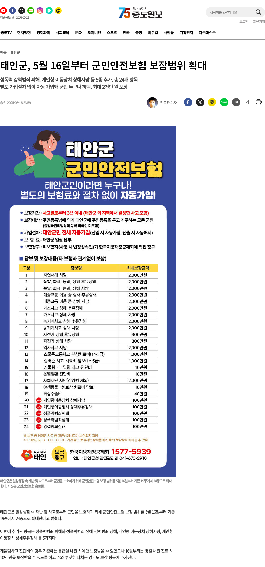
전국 (126, 32)
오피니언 (94, 32)
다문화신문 (207, 32)
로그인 (243, 21)
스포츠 (112, 32)
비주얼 (153, 32)
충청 (138, 32)
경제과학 (43, 32)
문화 (78, 32)
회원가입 (259, 21)
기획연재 (186, 32)
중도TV (5, 32)
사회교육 (62, 32)
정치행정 (24, 32)
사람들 (169, 32)
